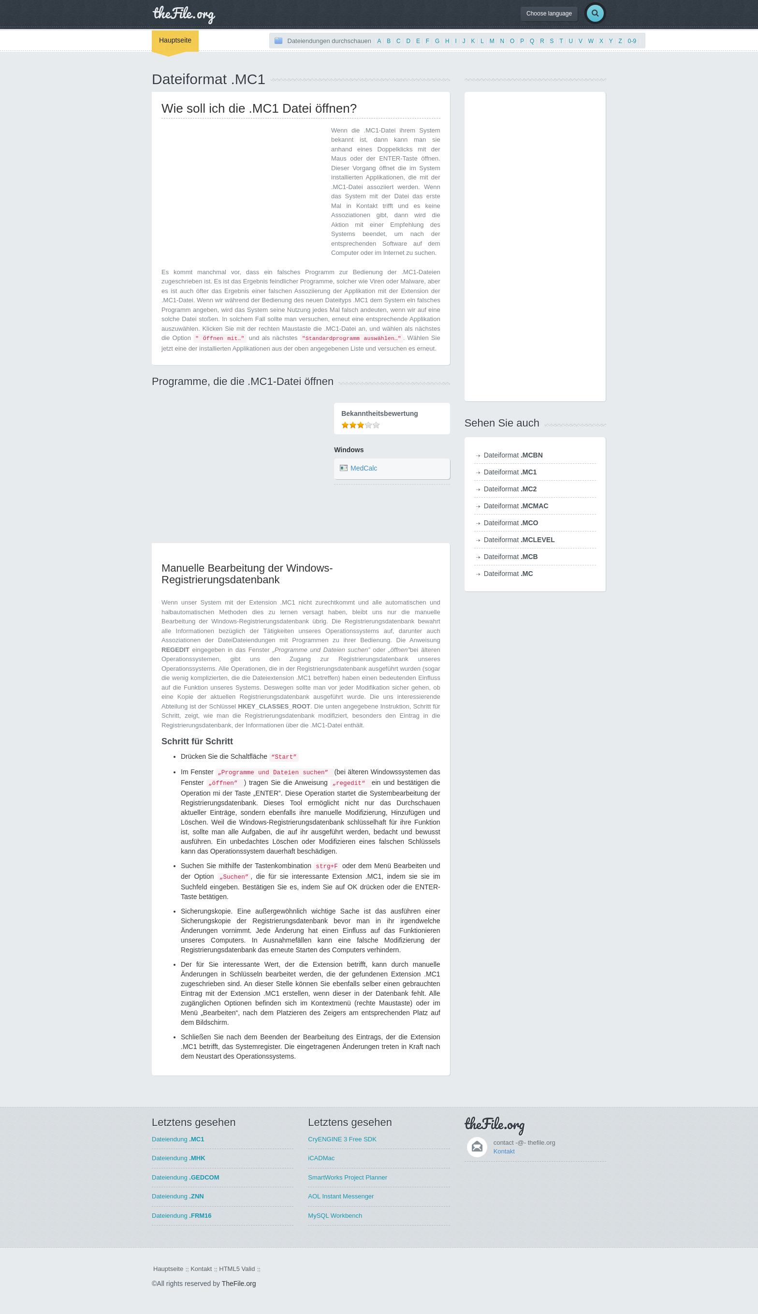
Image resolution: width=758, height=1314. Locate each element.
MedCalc (363, 468)
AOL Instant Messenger (341, 1196)
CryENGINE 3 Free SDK (342, 1139)
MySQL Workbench (335, 1215)
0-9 (632, 41)
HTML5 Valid (237, 1268)
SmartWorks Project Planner (347, 1177)
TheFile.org (239, 1283)
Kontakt (504, 1151)
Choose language (549, 13)
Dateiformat (513, 455)
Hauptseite (175, 40)
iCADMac (321, 1158)
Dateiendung (178, 1139)
